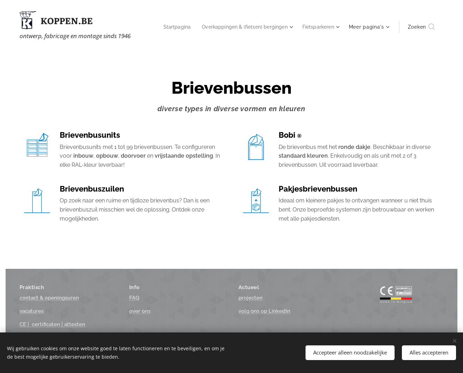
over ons (139, 311)
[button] (421, 27)
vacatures (32, 311)
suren (49, 298)
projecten (250, 298)
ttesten (52, 325)
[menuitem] (168, 27)
